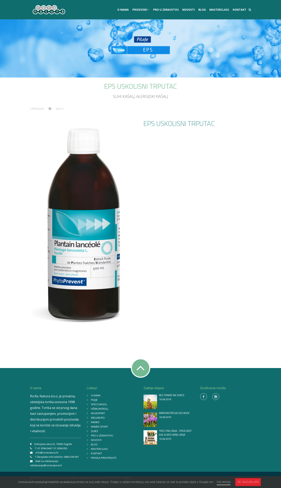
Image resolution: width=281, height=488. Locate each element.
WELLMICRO (98, 417)
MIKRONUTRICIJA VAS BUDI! (174, 413)
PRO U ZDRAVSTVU (166, 9)
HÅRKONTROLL (99, 408)
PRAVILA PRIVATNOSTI (103, 458)
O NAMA (123, 9)
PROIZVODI (140, 9)
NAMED (95, 422)
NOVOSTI (188, 9)
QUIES (94, 431)
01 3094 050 (60, 448)
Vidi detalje (224, 482)
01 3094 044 (44, 448)
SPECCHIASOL (99, 404)
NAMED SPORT (99, 426)
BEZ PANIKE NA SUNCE (171, 395)
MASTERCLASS (219, 9)
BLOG (202, 9)
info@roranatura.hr (47, 452)
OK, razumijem (248, 482)
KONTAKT (239, 9)
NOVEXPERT (98, 413)
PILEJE (94, 400)
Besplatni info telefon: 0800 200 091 (58, 457)
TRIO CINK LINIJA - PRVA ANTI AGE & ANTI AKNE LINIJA (175, 433)
